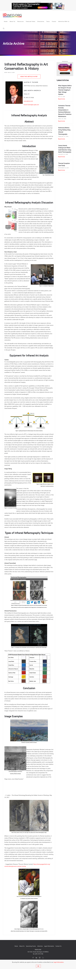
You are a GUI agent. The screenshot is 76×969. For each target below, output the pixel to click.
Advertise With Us (63, 21)
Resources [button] (20, 21)
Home (6, 21)
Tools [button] (48, 21)
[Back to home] (12, 15)
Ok (38, 966)
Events (54, 21)
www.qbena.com (28, 101)
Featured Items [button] (30, 21)
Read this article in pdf (29, 76)
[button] (3, 28)
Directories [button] (40, 21)
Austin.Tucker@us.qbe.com (31, 104)
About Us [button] (12, 21)
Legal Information (49, 946)
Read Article (61, 99)
